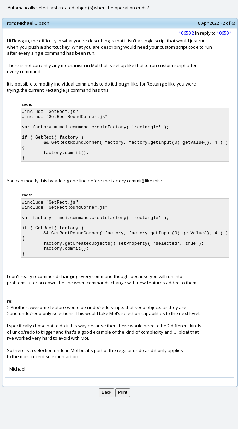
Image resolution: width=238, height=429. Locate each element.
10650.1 (224, 33)
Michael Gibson (33, 23)
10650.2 (186, 33)
